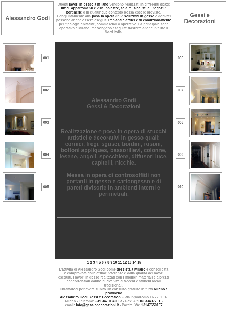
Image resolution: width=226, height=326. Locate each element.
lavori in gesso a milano (88, 4)
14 (134, 262)
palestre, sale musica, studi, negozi (134, 8)
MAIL (114, 321)
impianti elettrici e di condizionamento (140, 20)
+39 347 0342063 (108, 301)
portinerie (74, 12)
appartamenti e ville (87, 8)
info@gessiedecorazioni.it (97, 305)
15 (139, 262)
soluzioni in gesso (139, 16)
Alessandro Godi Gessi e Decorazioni (91, 297)
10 (115, 262)
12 (125, 262)
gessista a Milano (130, 269)
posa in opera (103, 16)
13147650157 (152, 305)
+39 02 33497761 (146, 301)
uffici (65, 8)
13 (129, 262)
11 (120, 262)
